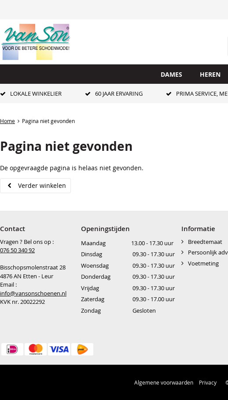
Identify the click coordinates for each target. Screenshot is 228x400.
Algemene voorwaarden (163, 382)
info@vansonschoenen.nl (33, 293)
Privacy (208, 382)
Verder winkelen (42, 185)
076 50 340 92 (17, 250)
